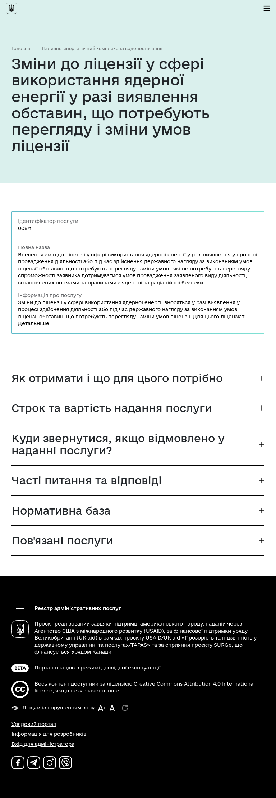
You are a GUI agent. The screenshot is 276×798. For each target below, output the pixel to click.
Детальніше (33, 323)
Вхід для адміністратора (43, 744)
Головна (21, 48)
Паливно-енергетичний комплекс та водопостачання (102, 48)
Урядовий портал (34, 724)
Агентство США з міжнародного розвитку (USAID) (99, 631)
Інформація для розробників (49, 734)
